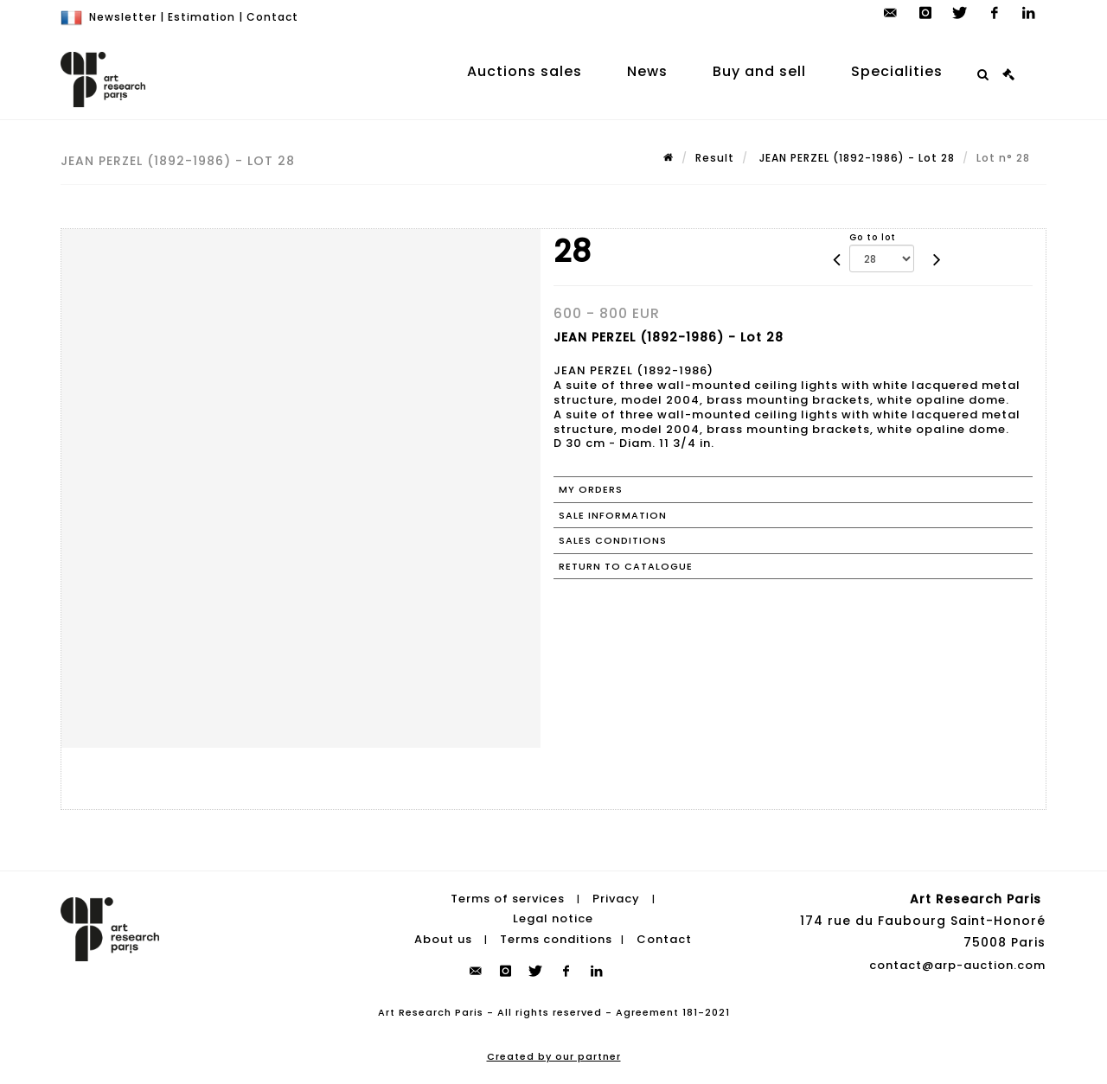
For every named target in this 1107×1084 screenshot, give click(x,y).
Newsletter (123, 17)
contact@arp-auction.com (957, 965)
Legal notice (553, 918)
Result (714, 157)
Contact (272, 17)
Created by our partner (554, 1056)
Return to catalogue (626, 566)
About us (443, 939)
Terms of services (508, 898)
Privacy (616, 898)
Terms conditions (556, 939)
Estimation (201, 17)
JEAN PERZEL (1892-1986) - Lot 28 (855, 157)
